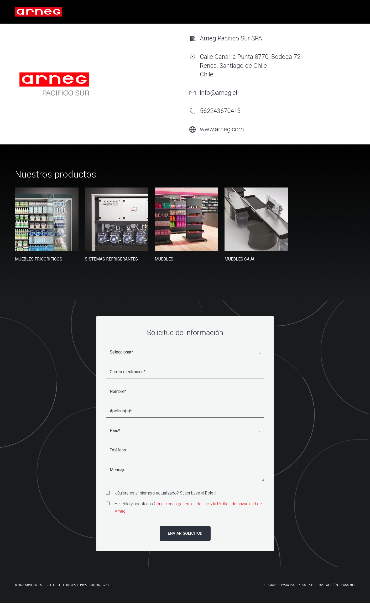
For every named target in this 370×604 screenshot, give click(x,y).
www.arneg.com (222, 129)
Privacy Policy (289, 585)
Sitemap (270, 585)
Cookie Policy (313, 585)
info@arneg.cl (218, 92)
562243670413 (220, 110)
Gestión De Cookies (340, 585)
